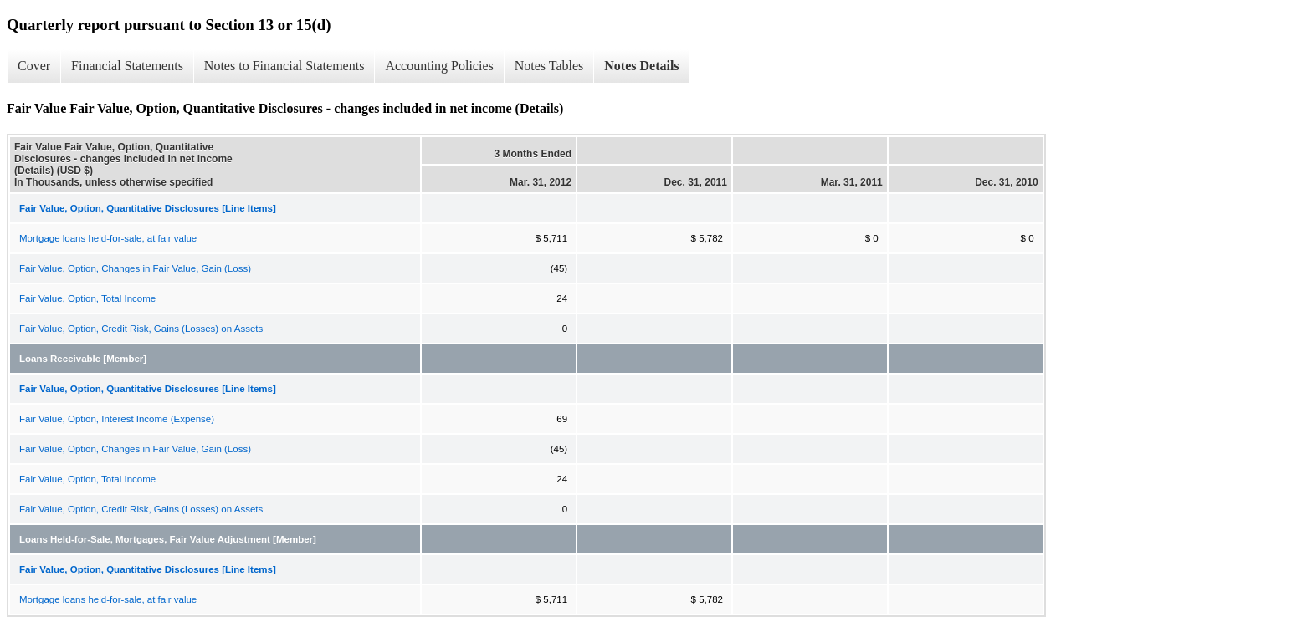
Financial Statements (127, 66)
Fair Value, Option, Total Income (87, 298)
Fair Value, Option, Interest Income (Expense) (116, 419)
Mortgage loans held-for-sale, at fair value (108, 238)
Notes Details (641, 66)
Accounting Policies (439, 66)
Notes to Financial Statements (284, 66)
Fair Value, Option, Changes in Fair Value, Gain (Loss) (135, 268)
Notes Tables (549, 66)
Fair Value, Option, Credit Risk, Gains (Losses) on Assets (141, 329)
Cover (34, 66)
